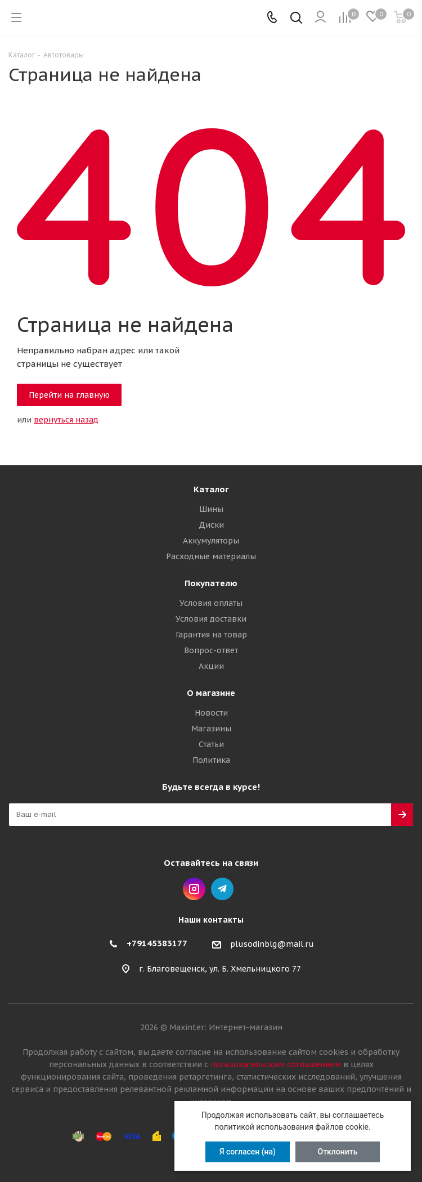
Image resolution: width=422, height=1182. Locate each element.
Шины (211, 509)
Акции (211, 666)
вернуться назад (66, 420)
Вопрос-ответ (211, 650)
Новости (211, 713)
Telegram (222, 889)
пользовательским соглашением (275, 1064)
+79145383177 (157, 943)
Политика (211, 760)
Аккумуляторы (211, 541)
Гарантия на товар (211, 635)
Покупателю (211, 583)
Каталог (211, 489)
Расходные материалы (211, 556)
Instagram (194, 889)
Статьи (211, 744)
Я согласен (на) (247, 1151)
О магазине (211, 692)
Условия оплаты (211, 603)
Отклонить (338, 1151)
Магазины (211, 728)
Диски (211, 525)
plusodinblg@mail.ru (272, 944)
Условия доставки (211, 619)
